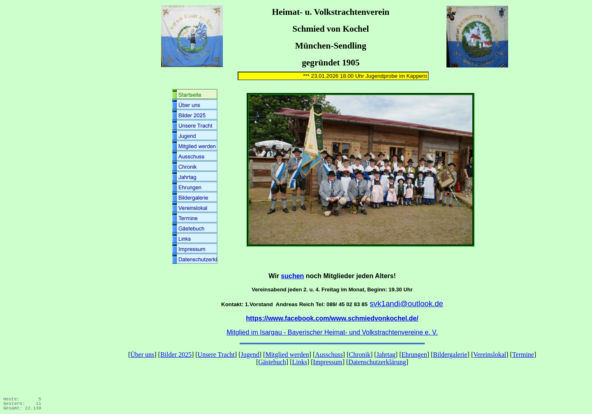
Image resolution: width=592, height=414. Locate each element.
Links (299, 361)
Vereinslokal (489, 354)
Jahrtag (386, 354)
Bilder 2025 (176, 354)
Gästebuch (272, 361)
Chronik (359, 354)
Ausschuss (329, 354)
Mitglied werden (287, 354)
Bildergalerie (450, 354)
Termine (523, 354)
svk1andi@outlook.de (406, 303)
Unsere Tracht (216, 354)
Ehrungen (414, 354)
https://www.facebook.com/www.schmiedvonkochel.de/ (332, 318)
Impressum (327, 361)
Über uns (142, 354)
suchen (292, 275)
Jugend (249, 354)
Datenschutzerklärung (377, 361)
